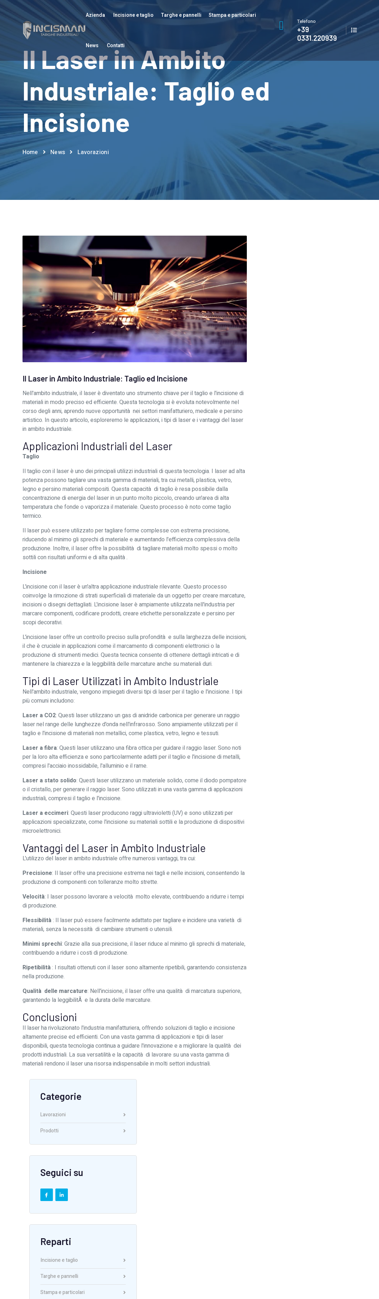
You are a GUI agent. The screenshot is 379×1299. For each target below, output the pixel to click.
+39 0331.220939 (317, 33)
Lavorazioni (93, 153)
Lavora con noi (154, 1196)
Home (30, 153)
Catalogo (318, 1172)
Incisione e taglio (133, 15)
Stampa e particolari (232, 15)
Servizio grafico (154, 1172)
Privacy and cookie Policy (329, 1271)
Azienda (95, 15)
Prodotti (307, 288)
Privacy (316, 1184)
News (92, 45)
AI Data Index (315, 1280)
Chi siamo (148, 1159)
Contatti (116, 45)
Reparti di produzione (161, 1184)
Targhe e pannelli (181, 15)
